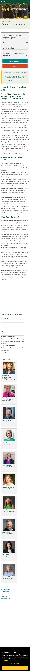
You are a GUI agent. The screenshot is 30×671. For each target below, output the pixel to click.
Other (4, 352)
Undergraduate (9, 48)
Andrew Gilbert (7, 420)
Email (2, 331)
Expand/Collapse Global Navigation (28, 1)
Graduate (6, 43)
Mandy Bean (6, 398)
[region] (15, 659)
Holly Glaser (5, 375)
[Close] (28, 649)
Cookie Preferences (15, 663)
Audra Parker (6, 510)
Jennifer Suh (6, 554)
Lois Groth (5, 443)
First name (4, 318)
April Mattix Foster (8, 487)
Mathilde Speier (6, 598)
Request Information (15, 61)
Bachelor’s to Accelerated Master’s (13, 54)
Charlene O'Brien (7, 577)
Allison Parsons (5, 589)
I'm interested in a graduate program (14, 339)
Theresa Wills (5, 591)
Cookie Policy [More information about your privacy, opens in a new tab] (7, 660)
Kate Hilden (4, 597)
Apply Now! (15, 66)
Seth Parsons (6, 532)
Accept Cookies (15, 668)
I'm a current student (9, 346)
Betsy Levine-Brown (8, 465)
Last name (4, 325)
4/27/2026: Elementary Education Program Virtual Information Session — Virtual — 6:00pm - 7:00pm (17, 78)
